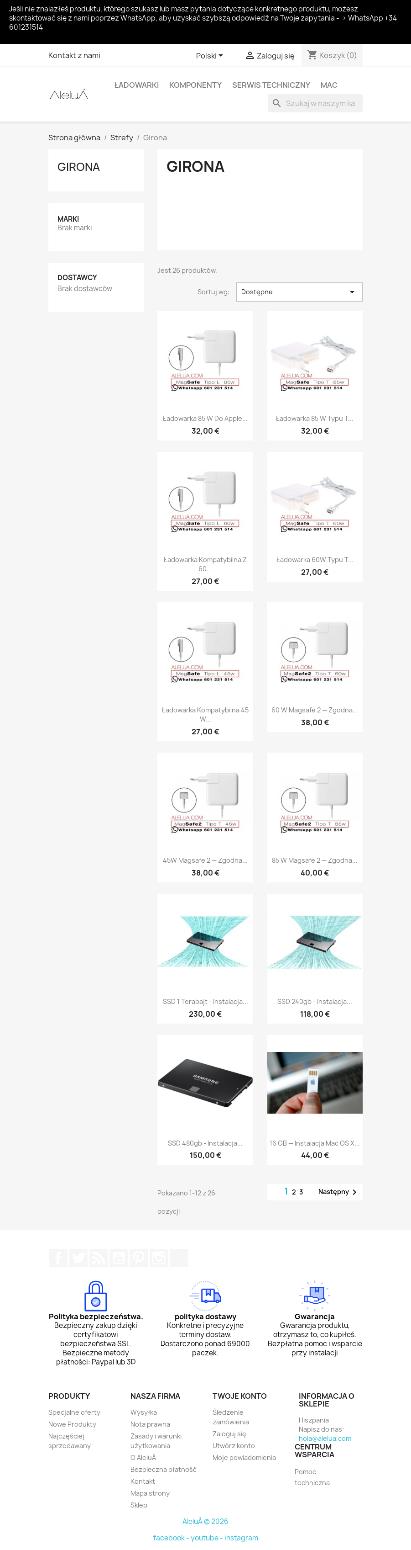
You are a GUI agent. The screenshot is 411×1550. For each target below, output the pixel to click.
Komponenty (195, 85)
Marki (68, 219)
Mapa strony (150, 1493)
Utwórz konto (234, 1445)
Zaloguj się (229, 1433)
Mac (329, 85)
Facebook (58, 1258)
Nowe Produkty (72, 1424)
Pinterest (139, 1258)
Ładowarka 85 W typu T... (315, 418)
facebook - (172, 1538)
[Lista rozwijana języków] (211, 56)
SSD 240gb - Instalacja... (314, 1001)
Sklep (138, 1505)
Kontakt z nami (74, 55)
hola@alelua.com (325, 1438)
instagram (241, 1538)
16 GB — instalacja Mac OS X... (315, 1143)
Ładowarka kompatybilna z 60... (205, 564)
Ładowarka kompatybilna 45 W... (205, 714)
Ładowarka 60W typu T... (315, 559)
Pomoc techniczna (312, 1477)
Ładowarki (136, 85)
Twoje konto (240, 1396)
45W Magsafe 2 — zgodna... (205, 860)
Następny (339, 1192)
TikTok (179, 1258)
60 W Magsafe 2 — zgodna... (314, 710)
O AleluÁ (143, 1457)
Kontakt (142, 1481)
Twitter (78, 1258)
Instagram (159, 1258)
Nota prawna (150, 1424)
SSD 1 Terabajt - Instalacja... (205, 1001)
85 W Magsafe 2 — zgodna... (315, 860)
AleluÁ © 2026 (205, 1521)
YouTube (118, 1258)
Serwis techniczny (271, 85)
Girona (78, 167)
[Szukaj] (315, 103)
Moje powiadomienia (244, 1457)
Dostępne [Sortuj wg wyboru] (299, 292)
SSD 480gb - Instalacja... (205, 1143)
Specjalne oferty (74, 1412)
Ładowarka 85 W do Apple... (205, 418)
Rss (98, 1258)
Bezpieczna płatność (163, 1469)
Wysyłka (143, 1412)
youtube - (207, 1538)
